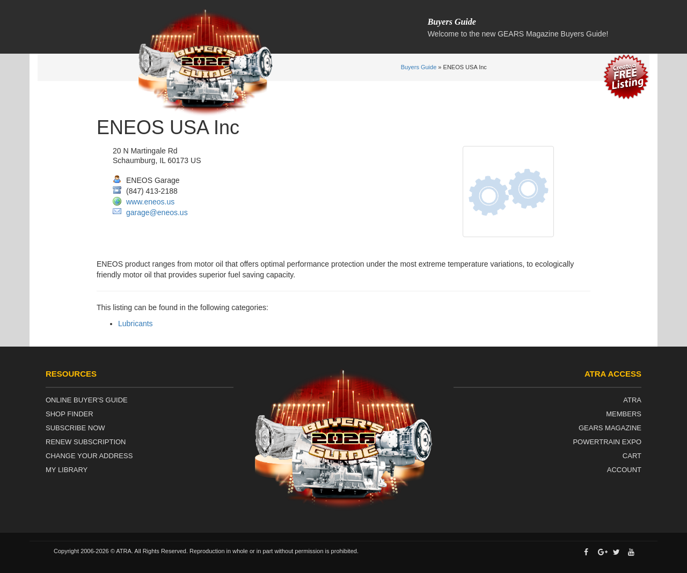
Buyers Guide (419, 67)
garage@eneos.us (157, 212)
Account (624, 470)
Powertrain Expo (607, 442)
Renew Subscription (86, 442)
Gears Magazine (610, 428)
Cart (632, 456)
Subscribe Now (75, 428)
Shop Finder (69, 414)
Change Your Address (89, 456)
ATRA (632, 400)
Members (623, 414)
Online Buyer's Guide (87, 400)
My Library (66, 470)
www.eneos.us (150, 201)
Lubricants (135, 323)
